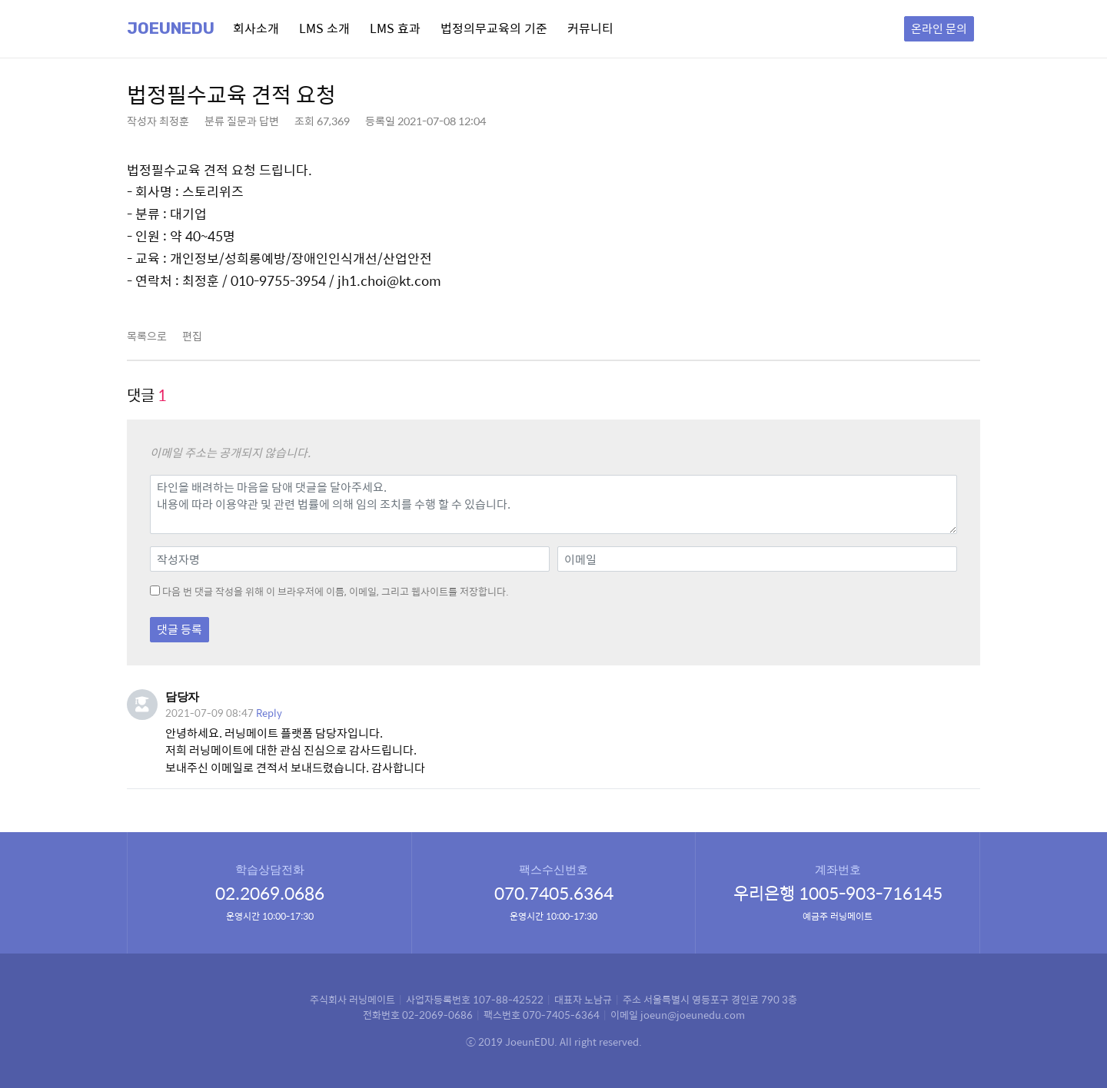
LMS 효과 (395, 28)
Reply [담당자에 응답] (269, 713)
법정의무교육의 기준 (493, 28)
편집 (192, 335)
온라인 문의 (939, 28)
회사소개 (256, 28)
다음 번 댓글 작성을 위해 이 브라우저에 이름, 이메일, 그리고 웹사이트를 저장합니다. (335, 591)
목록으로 (147, 335)
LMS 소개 (324, 28)
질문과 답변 (253, 120)
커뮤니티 (590, 28)
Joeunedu (170, 28)
